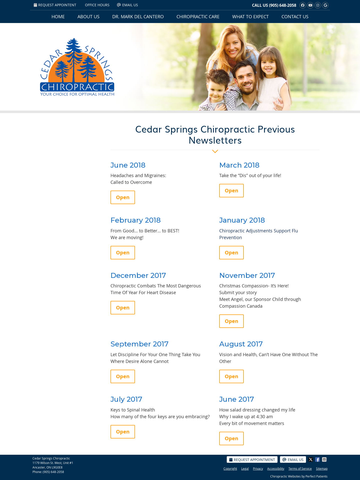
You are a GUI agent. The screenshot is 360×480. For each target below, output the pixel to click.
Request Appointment (252, 459)
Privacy (258, 468)
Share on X (311, 459)
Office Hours (97, 5)
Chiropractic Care (198, 17)
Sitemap (322, 468)
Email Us (127, 5)
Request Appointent (55, 5)
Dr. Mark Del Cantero (138, 17)
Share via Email (325, 459)
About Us (89, 17)
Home (58, 17)
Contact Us (295, 17)
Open (123, 197)
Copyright (230, 468)
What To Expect (250, 17)
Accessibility (275, 468)
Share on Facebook (318, 459)
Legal (245, 468)
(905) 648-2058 (282, 5)
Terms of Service (300, 468)
